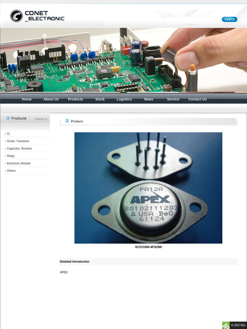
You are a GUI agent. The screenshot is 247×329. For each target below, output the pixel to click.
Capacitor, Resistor (19, 148)
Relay (11, 156)
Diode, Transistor (18, 141)
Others (11, 171)
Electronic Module (18, 163)
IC (8, 133)
